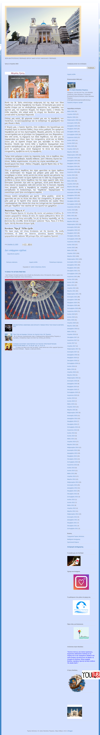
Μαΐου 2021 (70, 285)
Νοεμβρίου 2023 (72, 198)
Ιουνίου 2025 (71, 143)
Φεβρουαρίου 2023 (72, 224)
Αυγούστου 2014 (72, 430)
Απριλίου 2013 (71, 476)
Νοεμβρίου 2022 (72, 233)
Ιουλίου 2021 (71, 279)
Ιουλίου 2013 (71, 467)
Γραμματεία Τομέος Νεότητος (75, 536)
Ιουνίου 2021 (71, 282)
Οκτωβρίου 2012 (72, 493)
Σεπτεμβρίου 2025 (72, 134)
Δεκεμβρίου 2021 (72, 265)
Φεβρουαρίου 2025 (72, 155)
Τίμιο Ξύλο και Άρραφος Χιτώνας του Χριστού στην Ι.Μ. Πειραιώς (32, 334)
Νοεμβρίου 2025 (72, 128)
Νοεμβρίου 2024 (72, 163)
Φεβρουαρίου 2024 (72, 189)
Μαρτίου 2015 (71, 410)
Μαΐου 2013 (70, 473)
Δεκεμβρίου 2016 (72, 354)
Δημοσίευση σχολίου (13, 254)
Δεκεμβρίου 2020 (72, 299)
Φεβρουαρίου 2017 (72, 349)
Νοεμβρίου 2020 (72, 302)
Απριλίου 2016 (71, 372)
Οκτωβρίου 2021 (72, 270)
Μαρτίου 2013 (71, 479)
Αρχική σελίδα (33, 262)
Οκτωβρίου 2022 (72, 236)
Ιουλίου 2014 (71, 433)
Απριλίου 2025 (71, 149)
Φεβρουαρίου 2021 (72, 294)
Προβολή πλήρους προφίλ (75, 102)
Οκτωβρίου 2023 (72, 201)
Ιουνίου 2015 (71, 401)
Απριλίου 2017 (71, 346)
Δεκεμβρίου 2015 (72, 383)
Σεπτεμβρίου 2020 (72, 308)
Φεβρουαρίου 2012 (72, 514)
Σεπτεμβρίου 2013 (72, 462)
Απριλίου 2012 (71, 508)
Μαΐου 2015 (70, 404)
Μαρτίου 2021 (71, 291)
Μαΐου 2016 (70, 369)
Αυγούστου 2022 (72, 241)
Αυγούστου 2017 (72, 340)
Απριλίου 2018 (71, 334)
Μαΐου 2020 (70, 320)
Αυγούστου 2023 (72, 207)
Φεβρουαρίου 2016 (72, 378)
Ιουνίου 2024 (71, 178)
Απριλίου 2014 (71, 441)
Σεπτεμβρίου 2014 (72, 427)
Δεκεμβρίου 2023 (72, 195)
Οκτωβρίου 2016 (72, 360)
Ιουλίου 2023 (71, 210)
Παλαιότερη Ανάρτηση (55, 262)
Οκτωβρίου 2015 (72, 389)
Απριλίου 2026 (71, 114)
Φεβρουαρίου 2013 (72, 482)
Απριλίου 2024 (71, 184)
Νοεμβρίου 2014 (72, 421)
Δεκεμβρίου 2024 (72, 160)
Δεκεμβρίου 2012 (72, 488)
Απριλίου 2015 (71, 407)
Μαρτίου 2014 (71, 444)
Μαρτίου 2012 (71, 511)
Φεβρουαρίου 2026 (72, 120)
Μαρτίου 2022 (71, 256)
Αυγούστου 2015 (72, 395)
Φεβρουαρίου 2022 (72, 259)
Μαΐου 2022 (70, 250)
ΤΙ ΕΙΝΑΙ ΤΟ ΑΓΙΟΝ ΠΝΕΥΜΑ (15, 272)
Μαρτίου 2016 (71, 375)
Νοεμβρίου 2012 (72, 491)
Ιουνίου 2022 (71, 247)
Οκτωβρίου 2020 (72, 305)
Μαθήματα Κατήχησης (73, 539)
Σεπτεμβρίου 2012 (72, 496)
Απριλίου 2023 (71, 218)
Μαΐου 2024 (70, 181)
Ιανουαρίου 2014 (72, 450)
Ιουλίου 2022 (71, 244)
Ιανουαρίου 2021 (72, 297)
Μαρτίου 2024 (71, 186)
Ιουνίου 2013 (71, 470)
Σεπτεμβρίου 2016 (72, 363)
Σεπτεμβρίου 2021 (72, 273)
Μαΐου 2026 (70, 111)
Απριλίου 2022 (71, 253)
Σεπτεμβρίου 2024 (72, 169)
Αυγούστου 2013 (72, 465)
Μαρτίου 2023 (71, 221)
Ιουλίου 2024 (71, 175)
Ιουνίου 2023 (71, 212)
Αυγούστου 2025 (72, 137)
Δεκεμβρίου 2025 (72, 126)
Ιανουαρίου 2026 (72, 123)
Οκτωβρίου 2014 (72, 424)
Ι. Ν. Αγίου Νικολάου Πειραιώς (78, 90)
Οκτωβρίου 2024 (72, 166)
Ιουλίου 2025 (71, 140)
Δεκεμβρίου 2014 (72, 418)
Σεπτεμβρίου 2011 (72, 528)
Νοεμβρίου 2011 (72, 522)
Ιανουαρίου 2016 (72, 381)
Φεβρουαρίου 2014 (72, 447)
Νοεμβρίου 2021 (72, 268)
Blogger (70, 731)
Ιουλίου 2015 (71, 398)
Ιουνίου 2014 (71, 436)
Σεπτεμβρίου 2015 (72, 392)
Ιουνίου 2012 (71, 502)
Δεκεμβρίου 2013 (72, 453)
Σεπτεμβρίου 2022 (72, 239)
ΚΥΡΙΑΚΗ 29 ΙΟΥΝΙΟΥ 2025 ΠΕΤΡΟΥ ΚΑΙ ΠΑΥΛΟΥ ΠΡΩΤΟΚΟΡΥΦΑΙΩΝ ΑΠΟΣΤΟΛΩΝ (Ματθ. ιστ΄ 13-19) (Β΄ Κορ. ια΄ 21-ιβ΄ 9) (34, 344)
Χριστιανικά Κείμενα (73, 542)
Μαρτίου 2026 (71, 117)
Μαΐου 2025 (70, 146)
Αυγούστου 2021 (72, 276)
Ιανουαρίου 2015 (72, 415)
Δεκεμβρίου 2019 (72, 328)
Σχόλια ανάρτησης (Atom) (38, 267)
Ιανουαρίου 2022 (72, 262)
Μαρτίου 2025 (71, 152)
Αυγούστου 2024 (72, 172)
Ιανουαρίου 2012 (72, 517)
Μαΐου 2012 (70, 505)
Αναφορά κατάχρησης (75, 547)
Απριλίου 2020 (71, 323)
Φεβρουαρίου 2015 (72, 412)
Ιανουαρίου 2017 (72, 352)
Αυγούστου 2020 (72, 311)
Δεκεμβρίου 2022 (72, 230)
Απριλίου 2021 (71, 288)
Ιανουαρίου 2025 (72, 157)
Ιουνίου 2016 (71, 366)
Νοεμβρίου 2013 (72, 456)
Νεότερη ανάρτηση (11, 262)
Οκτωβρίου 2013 (72, 459)
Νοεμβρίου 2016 (72, 357)
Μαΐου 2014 (70, 438)
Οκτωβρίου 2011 (72, 525)
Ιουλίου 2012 (71, 499)
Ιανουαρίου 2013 (72, 485)
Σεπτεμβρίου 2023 (72, 204)
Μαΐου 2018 (70, 331)
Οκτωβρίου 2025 (72, 131)
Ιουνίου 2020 (71, 317)
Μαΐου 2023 (70, 215)
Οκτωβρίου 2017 (72, 337)
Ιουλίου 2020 (71, 314)
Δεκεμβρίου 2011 (72, 520)
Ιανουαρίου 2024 (72, 192)
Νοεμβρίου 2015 (72, 386)
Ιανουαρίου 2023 (72, 227)
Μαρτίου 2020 (71, 326)
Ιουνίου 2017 (71, 343)
